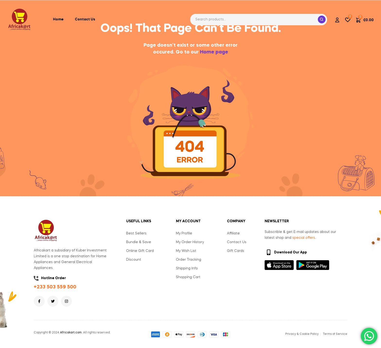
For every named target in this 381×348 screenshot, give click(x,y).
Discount (133, 259)
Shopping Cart (188, 277)
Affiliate (233, 233)
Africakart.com (71, 332)
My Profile (184, 233)
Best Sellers (136, 233)
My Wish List (186, 251)
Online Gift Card (140, 251)
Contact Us (236, 242)
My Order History (190, 242)
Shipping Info (187, 268)
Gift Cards (235, 251)
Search (322, 19)
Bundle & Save (138, 242)
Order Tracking (188, 259)
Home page (214, 52)
